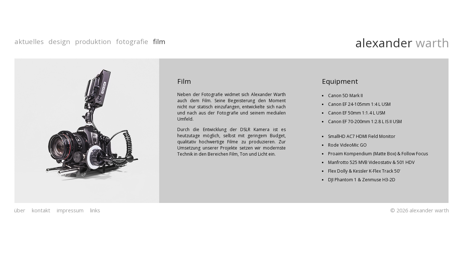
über (19, 210)
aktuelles (29, 41)
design (59, 41)
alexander (383, 42)
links (95, 210)
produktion (93, 41)
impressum (70, 210)
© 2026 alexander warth (419, 210)
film (159, 41)
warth (430, 42)
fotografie (132, 41)
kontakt (41, 210)
